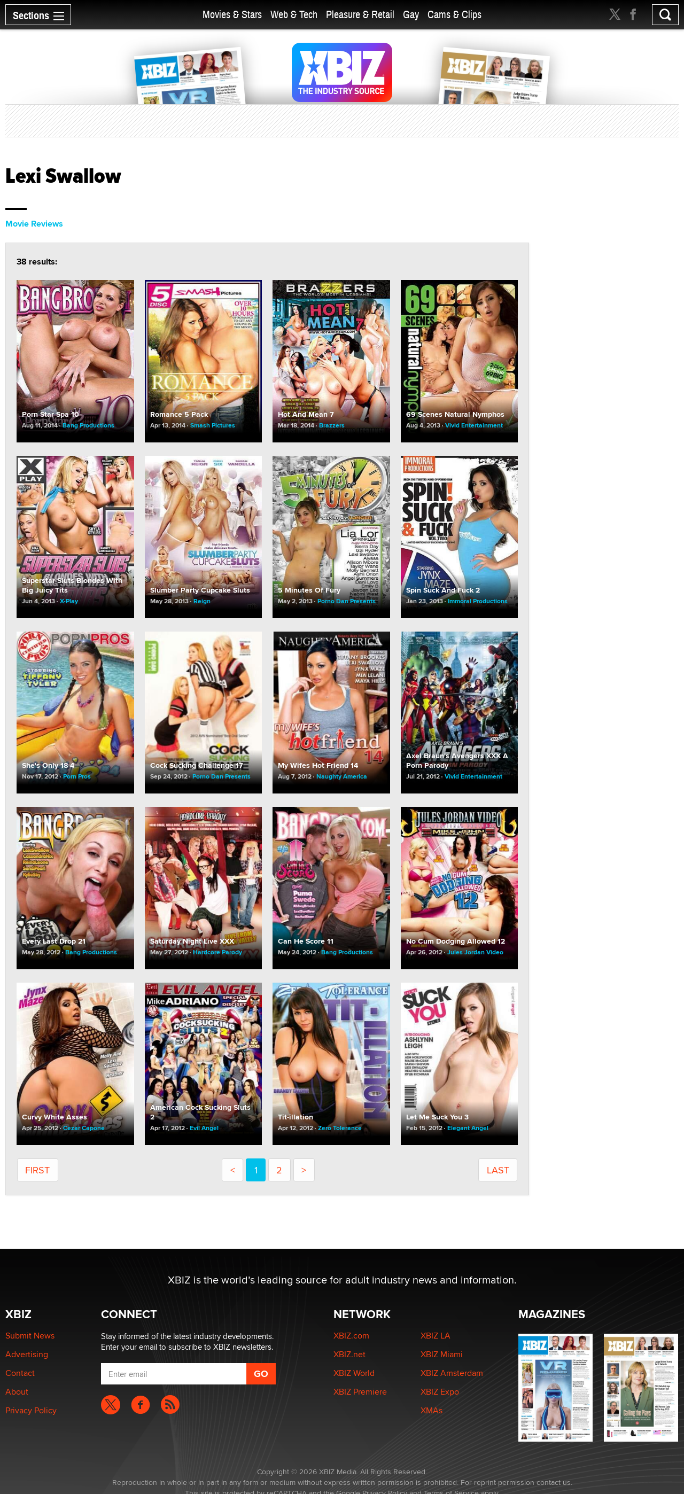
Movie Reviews (34, 223)
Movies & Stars (232, 14)
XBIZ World (354, 1373)
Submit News (30, 1335)
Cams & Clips (454, 14)
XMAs (431, 1410)
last (498, 1170)
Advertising (26, 1354)
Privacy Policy (31, 1410)
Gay (411, 14)
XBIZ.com (351, 1335)
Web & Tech (293, 14)
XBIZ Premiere (360, 1392)
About (16, 1392)
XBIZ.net (349, 1354)
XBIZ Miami (442, 1354)
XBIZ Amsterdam (452, 1373)
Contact (20, 1373)
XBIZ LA (435, 1335)
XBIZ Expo (440, 1392)
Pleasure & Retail (360, 14)
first (37, 1170)
